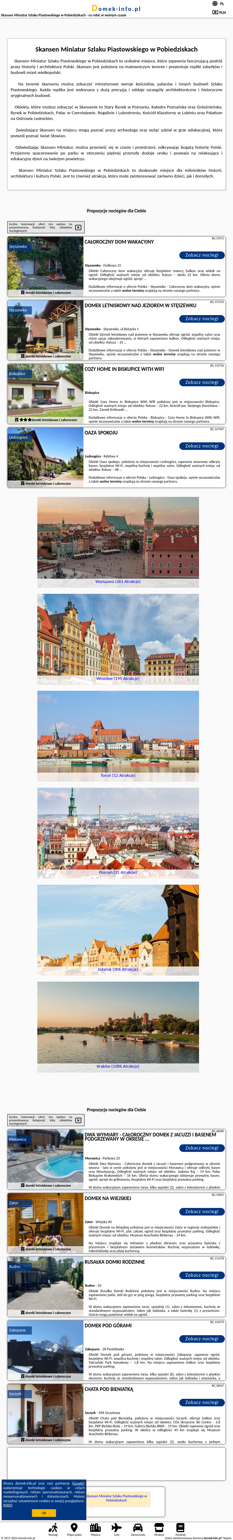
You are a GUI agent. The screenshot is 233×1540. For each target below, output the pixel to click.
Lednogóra (18, 437)
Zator (13, 1203)
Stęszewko (18, 246)
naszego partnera (186, 290)
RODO (7, 1505)
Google (78, 1483)
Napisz (227, 1538)
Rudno (14, 1266)
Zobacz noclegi (202, 255)
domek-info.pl (116, 8)
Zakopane (17, 1330)
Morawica (17, 1139)
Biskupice (17, 373)
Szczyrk (15, 1393)
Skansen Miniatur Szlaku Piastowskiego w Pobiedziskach (116, 1498)
